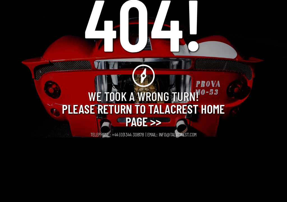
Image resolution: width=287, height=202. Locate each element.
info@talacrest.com (178, 134)
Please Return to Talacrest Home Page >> (143, 115)
